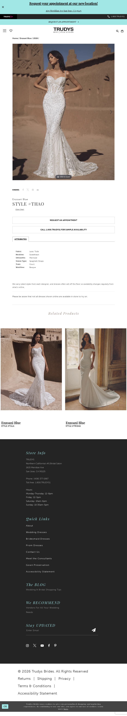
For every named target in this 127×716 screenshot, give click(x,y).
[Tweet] (27, 191)
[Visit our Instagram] (27, 648)
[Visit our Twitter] (34, 648)
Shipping (44, 681)
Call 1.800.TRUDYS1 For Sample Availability (63, 232)
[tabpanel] (63, 113)
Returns (24, 681)
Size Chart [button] (20, 211)
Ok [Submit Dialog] (5, 709)
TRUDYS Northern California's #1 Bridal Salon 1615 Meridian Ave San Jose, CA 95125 (44, 468)
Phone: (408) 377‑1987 (37, 481)
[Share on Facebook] (23, 191)
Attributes (21, 242)
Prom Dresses (34, 548)
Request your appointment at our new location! (63, 3)
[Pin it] (32, 191)
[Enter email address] (62, 634)
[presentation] (31, 371)
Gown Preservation (37, 567)
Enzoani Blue (25, 40)
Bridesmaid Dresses (38, 541)
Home (15, 40)
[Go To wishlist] (11, 32)
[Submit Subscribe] (93, 634)
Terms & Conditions (34, 689)
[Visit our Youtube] (42, 648)
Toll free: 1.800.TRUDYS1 (38, 485)
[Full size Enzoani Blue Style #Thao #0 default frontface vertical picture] (63, 113)
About (29, 528)
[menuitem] (9, 17)
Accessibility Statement (40, 574)
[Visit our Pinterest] (55, 648)
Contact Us (33, 554)
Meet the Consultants (39, 561)
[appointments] (63, 23)
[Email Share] (37, 191)
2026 (35, 40)
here (66, 712)
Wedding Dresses (36, 535)
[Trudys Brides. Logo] (63, 31)
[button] (122, 32)
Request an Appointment (63, 222)
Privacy (64, 681)
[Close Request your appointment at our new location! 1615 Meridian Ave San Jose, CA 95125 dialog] (3, 7)
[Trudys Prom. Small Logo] (9, 17)
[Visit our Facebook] (49, 648)
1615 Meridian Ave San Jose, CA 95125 (63, 10)
